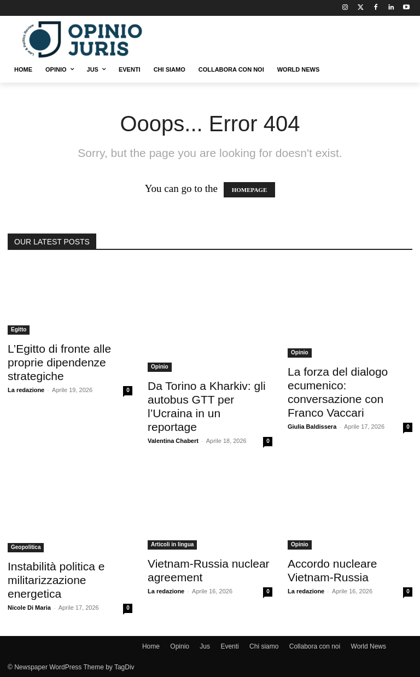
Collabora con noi (314, 646)
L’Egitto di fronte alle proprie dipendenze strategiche (59, 362)
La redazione (26, 390)
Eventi (229, 646)
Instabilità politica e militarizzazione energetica (56, 580)
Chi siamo (263, 646)
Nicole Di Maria (29, 607)
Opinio (159, 367)
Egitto (18, 329)
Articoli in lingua (172, 544)
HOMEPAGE (249, 189)
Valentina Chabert (173, 440)
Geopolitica (25, 547)
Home (151, 646)
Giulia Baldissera (312, 426)
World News (368, 646)
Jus (205, 646)
